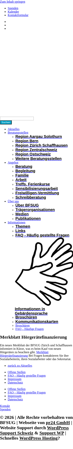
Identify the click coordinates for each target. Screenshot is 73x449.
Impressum (14, 379)
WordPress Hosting (38, 438)
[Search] (17, 118)
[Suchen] (6, 122)
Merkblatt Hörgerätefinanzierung (24, 354)
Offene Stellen (17, 372)
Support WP (51, 432)
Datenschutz (15, 382)
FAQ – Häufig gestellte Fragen (27, 375)
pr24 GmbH (58, 422)
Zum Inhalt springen (12, 1)
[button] (40, 132)
